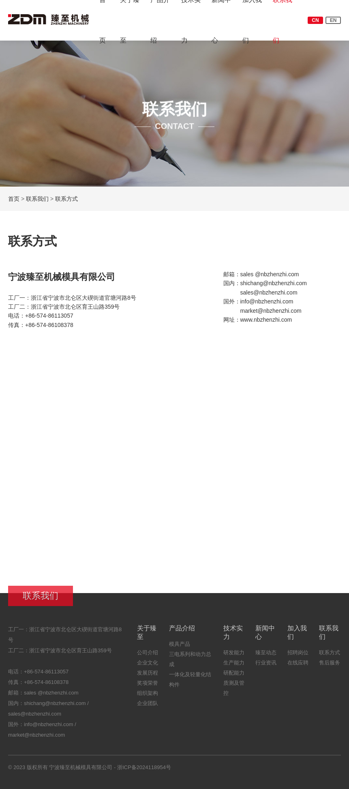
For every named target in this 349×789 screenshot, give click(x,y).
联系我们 (37, 199)
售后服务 (329, 666)
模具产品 (179, 647)
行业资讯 (265, 666)
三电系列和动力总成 (190, 662)
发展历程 (147, 676)
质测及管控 (233, 691)
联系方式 (67, 199)
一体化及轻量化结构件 (190, 683)
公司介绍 (147, 656)
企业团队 (147, 706)
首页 (14, 199)
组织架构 (147, 696)
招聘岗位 (297, 656)
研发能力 (233, 656)
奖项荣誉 (147, 686)
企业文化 (147, 666)
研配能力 (233, 676)
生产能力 (233, 666)
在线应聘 (297, 666)
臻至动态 (265, 656)
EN (333, 20)
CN (315, 20)
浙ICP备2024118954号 (144, 771)
